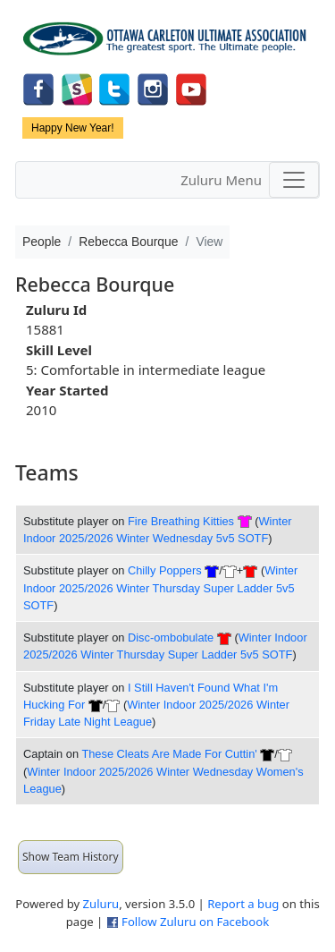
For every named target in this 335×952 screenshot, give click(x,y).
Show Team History (70, 856)
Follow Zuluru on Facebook (195, 922)
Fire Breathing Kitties (181, 521)
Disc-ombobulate (171, 637)
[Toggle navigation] (294, 180)
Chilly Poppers (165, 570)
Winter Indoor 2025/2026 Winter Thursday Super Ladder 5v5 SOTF (160, 588)
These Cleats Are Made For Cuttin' (168, 754)
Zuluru (101, 904)
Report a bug (243, 904)
